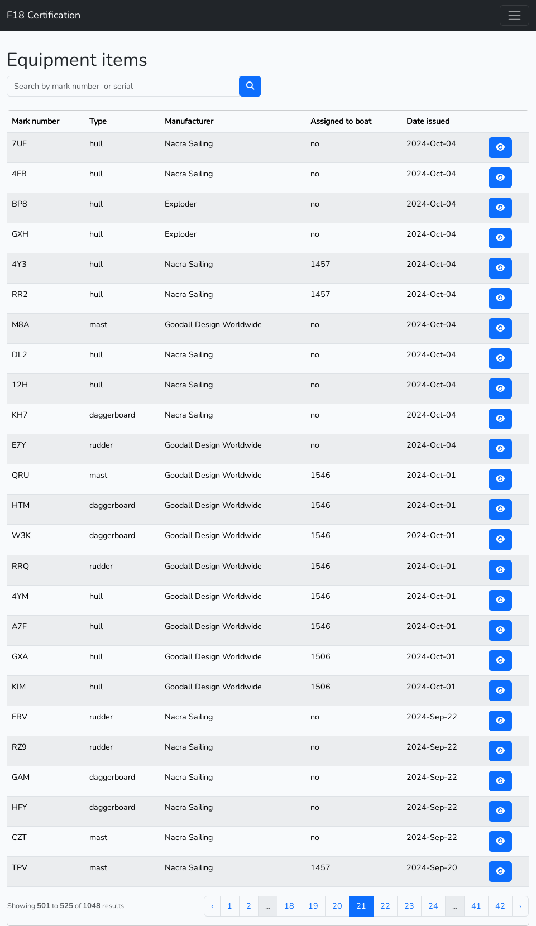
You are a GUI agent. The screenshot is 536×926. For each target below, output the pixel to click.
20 (337, 905)
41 (476, 905)
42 (500, 905)
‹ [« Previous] (212, 905)
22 (385, 905)
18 (289, 905)
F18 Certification (43, 15)
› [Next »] (520, 905)
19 (313, 905)
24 (433, 905)
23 (409, 905)
